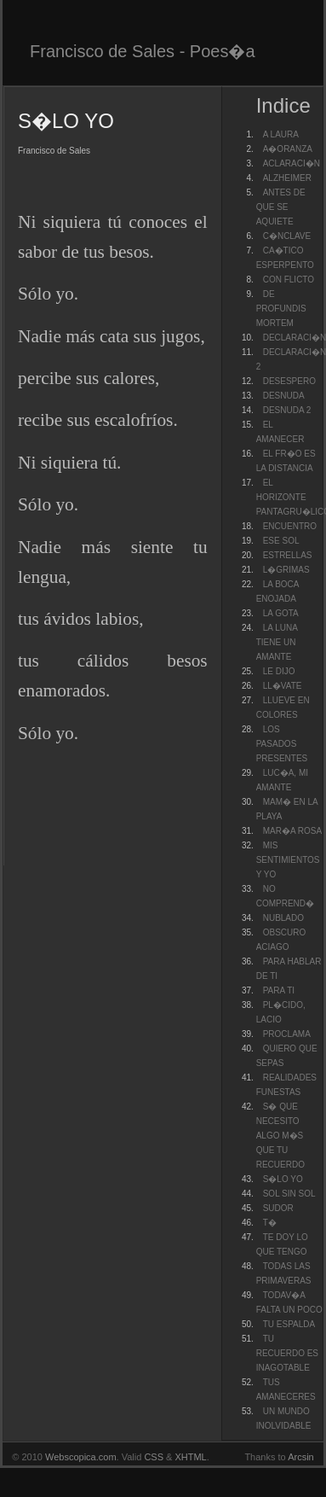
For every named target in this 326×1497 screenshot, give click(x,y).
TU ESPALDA (289, 1324)
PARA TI (279, 990)
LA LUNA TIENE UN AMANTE (277, 642)
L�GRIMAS (286, 569)
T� (270, 1222)
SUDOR (278, 1208)
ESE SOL (281, 540)
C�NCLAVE (287, 236)
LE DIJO (279, 671)
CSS (153, 1457)
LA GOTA (281, 613)
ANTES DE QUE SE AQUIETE (281, 207)
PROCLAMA (287, 1034)
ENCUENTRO (290, 526)
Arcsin (301, 1457)
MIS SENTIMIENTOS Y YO (288, 860)
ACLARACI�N (291, 163)
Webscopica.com (81, 1457)
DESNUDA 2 (287, 410)
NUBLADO (283, 918)
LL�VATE (282, 685)
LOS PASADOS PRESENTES (282, 744)
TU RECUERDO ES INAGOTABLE (287, 1353)
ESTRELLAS (287, 555)
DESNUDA (284, 395)
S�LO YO (283, 1179)
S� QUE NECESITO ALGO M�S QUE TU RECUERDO (280, 1135)
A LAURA (281, 134)
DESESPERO (289, 381)
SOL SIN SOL (289, 1193)
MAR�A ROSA (292, 831)
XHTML (190, 1457)
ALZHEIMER (287, 178)
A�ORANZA (287, 149)
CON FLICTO (288, 279)
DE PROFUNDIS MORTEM (281, 308)
